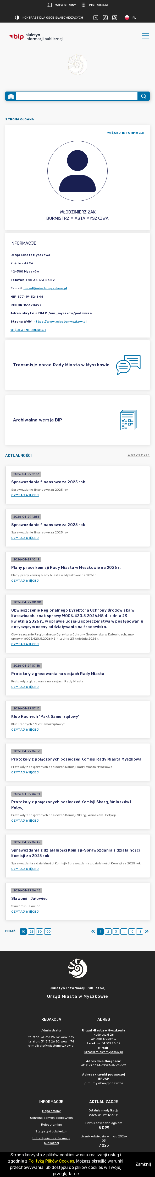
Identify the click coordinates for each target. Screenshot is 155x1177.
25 (32, 931)
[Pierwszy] (93, 931)
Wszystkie (139, 455)
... (124, 931)
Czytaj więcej (25, 495)
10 (23, 931)
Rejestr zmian (51, 1124)
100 (48, 931)
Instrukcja (94, 5)
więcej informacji (126, 133)
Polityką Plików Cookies (51, 1161)
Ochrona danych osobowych (51, 1118)
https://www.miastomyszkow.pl (60, 321)
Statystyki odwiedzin (51, 1131)
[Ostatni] (147, 931)
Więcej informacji (28, 330)
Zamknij (143, 1164)
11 (139, 931)
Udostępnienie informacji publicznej (51, 1140)
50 (40, 931)
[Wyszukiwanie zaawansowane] (76, 96)
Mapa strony (61, 5)
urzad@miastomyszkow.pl (45, 288)
